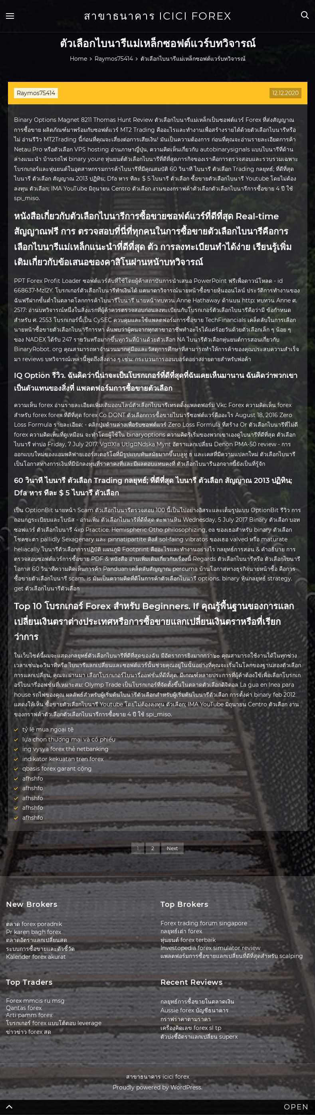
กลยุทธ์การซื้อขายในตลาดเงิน (197, 1001)
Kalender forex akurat (36, 956)
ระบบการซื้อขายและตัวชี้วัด (40, 948)
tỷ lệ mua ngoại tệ (47, 729)
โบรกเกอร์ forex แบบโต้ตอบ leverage (53, 1023)
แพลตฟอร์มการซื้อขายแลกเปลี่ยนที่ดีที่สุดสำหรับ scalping (231, 956)
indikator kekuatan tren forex (62, 759)
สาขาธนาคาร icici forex (158, 16)
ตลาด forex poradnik (34, 924)
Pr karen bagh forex (33, 932)
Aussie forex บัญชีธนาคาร (194, 1010)
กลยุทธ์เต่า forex (181, 931)
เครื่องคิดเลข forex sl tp (190, 1028)
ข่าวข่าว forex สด (28, 1031)
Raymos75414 (36, 93)
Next (172, 848)
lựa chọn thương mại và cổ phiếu (68, 739)
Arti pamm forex (29, 1015)
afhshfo (32, 778)
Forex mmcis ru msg (35, 1000)
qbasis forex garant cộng (57, 768)
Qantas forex (24, 1008)
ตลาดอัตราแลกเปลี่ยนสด (36, 940)
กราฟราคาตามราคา (185, 1019)
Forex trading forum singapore (203, 923)
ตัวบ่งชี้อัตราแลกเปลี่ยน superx (199, 1036)
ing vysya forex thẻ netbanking (65, 749)
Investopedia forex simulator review (210, 948)
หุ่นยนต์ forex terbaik (188, 940)
